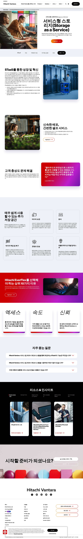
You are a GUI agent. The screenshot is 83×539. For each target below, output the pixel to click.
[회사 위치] (67, 510)
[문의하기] (66, 464)
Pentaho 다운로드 (46, 520)
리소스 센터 (45, 506)
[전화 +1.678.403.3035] (67, 506)
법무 (73, 537)
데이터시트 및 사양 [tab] (12, 395)
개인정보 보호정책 (67, 537)
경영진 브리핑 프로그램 (9, 522)
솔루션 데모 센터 (46, 518)
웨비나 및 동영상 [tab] (46, 395)
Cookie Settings (52, 533)
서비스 (54, 4)
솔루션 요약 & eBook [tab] (57, 395)
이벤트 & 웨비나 (8, 515)
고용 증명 (26, 518)
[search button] (65, 3)
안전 (25, 520)
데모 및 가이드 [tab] (24, 395)
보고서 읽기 (59, 433)
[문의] (62, 53)
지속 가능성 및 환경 (9, 509)
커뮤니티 (26, 509)
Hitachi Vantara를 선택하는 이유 (28, 4)
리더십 (6, 518)
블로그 (44, 513)
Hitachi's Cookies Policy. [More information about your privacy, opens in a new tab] (18, 533)
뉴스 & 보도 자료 (8, 513)
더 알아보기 (37, 433)
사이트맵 (76, 537)
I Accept (52, 530)
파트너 (60, 4)
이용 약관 (61, 537)
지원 (25, 506)
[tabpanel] (41, 419)
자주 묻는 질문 (45, 53)
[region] (36, 532)
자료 (54, 53)
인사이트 (45, 511)
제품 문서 (26, 511)
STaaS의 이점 (34, 53)
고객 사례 (45, 509)
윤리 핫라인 (26, 515)
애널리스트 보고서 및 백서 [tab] (35, 395)
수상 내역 (7, 524)
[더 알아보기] (57, 41)
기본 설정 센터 (8, 520)
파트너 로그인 (46, 515)
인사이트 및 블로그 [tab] (71, 395)
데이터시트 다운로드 (17, 433)
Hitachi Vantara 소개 (9, 506)
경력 (6, 511)
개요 (26, 53)
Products (40, 4)
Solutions (47, 4)
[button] (68, 3)
